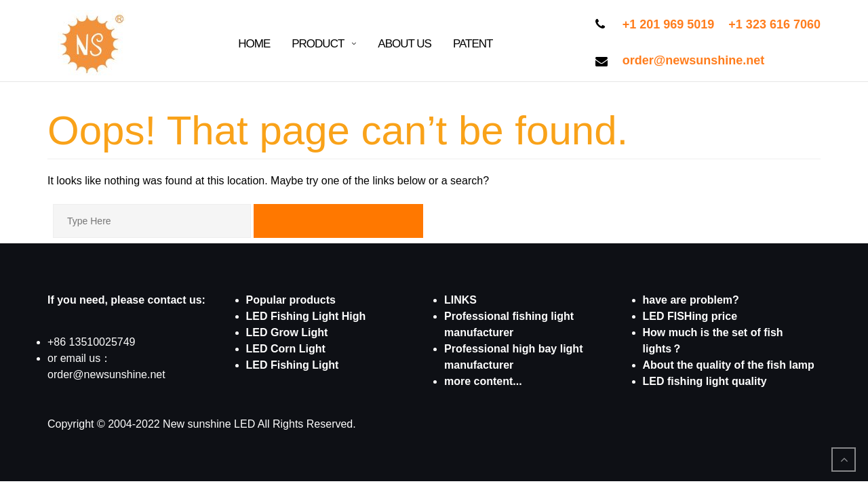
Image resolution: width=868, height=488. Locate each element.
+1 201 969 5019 (669, 24)
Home (254, 43)
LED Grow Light (287, 332)
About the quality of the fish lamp (728, 365)
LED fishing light (686, 381)
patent (473, 43)
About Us (404, 43)
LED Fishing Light (292, 365)
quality (748, 381)
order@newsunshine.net (694, 60)
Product (318, 43)
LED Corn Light (286, 348)
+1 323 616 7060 (774, 24)
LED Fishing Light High (306, 316)
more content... (483, 381)
